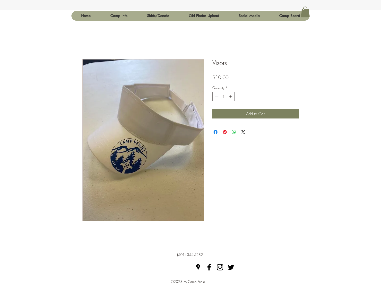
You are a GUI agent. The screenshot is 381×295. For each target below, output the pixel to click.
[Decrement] (216, 96)
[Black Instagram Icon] (220, 267)
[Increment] (231, 96)
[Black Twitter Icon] (231, 267)
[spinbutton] (223, 96)
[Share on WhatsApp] (234, 132)
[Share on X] (243, 132)
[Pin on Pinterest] (225, 132)
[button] (118, 16)
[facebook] (209, 267)
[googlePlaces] (198, 267)
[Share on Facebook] (215, 132)
